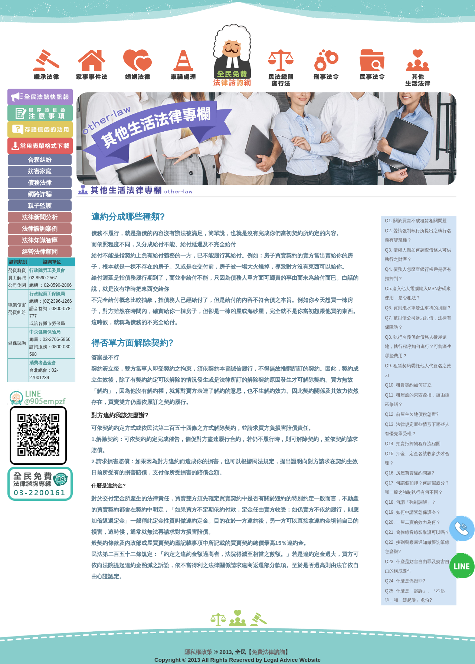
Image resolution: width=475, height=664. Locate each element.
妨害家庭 (40, 171)
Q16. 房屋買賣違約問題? (409, 473)
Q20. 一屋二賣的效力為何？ (412, 522)
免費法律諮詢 (268, 652)
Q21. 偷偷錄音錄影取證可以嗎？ (417, 532)
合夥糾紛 (40, 160)
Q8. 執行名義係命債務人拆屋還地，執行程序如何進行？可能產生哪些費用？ (418, 346)
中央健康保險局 (44, 332)
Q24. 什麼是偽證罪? (405, 581)
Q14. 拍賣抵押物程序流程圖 (412, 443)
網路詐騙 (40, 194)
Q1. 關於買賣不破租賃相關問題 (416, 220)
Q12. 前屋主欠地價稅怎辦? (411, 414)
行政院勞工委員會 (47, 270)
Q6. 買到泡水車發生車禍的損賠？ (418, 307)
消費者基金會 (42, 362)
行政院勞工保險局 (47, 293)
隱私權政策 (198, 652)
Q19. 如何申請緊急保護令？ (412, 512)
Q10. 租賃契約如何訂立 (408, 385)
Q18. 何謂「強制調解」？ (410, 502)
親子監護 (40, 206)
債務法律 (40, 183)
